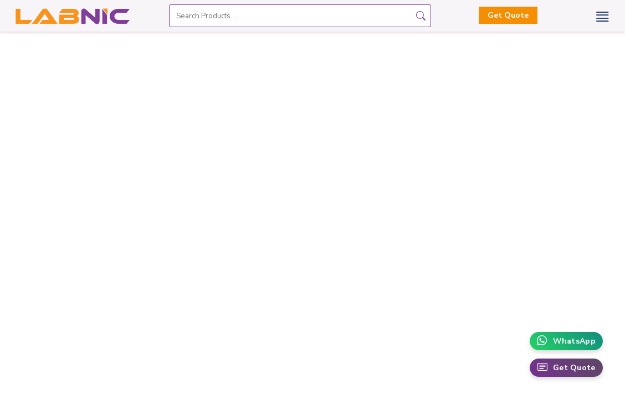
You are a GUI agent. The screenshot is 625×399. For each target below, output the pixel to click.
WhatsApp (566, 341)
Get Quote (508, 15)
